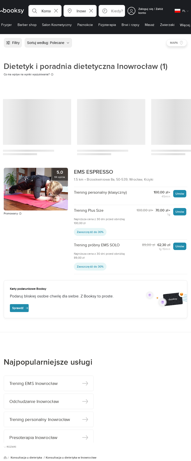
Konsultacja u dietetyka (27, 458)
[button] (45, 11)
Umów (179, 193)
